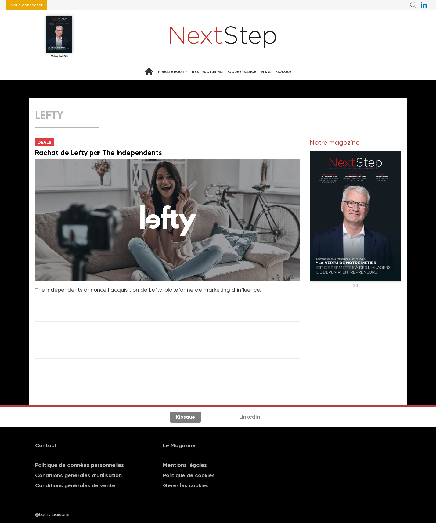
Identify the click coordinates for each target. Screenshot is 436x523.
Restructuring (207, 72)
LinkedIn (249, 416)
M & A (266, 72)
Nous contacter (26, 4)
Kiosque (284, 72)
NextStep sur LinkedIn (423, 5)
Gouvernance (242, 72)
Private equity (172, 72)
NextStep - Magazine (223, 37)
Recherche (413, 5)
